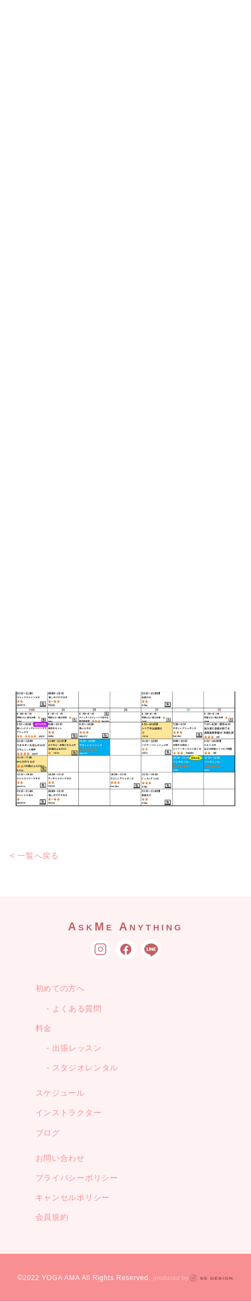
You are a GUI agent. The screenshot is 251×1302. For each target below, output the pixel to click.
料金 (43, 1028)
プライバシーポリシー (76, 1177)
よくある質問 (77, 1008)
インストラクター (68, 1112)
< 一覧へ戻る (34, 855)
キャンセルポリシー (72, 1197)
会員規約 (52, 1217)
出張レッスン (77, 1047)
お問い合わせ (60, 1158)
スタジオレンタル (85, 1067)
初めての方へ (60, 988)
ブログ (47, 1132)
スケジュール (60, 1092)
